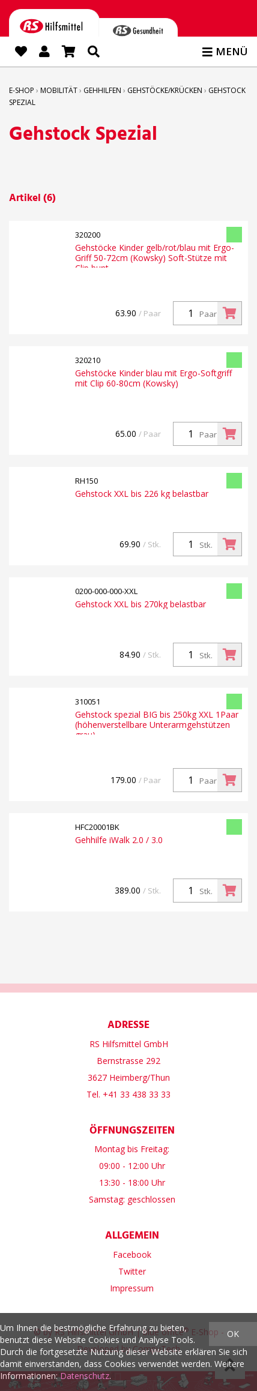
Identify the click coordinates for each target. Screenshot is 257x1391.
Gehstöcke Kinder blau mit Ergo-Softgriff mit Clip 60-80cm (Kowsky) (153, 378)
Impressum (132, 1288)
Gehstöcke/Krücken (164, 90)
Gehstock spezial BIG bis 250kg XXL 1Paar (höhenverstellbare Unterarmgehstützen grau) (156, 722)
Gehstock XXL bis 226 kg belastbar (141, 493)
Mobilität (58, 90)
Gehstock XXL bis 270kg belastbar (140, 604)
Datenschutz (84, 1375)
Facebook (132, 1254)
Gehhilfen (102, 90)
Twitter (132, 1271)
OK (233, 1333)
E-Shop (21, 90)
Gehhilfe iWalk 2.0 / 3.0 (119, 840)
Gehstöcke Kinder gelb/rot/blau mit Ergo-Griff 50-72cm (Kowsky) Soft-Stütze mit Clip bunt (154, 255)
